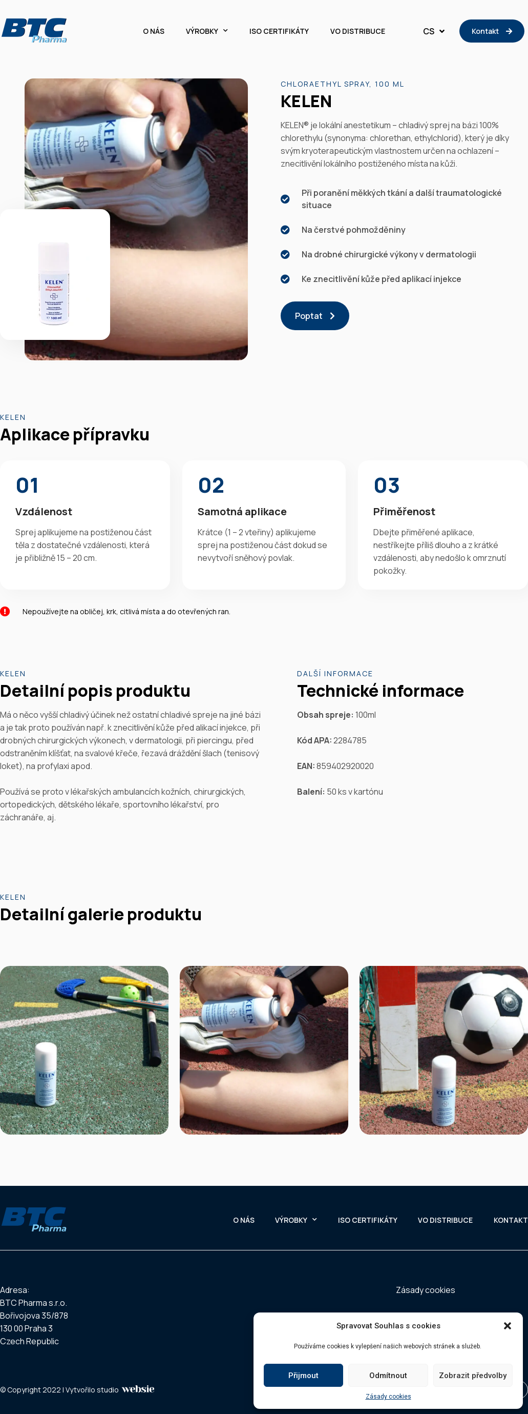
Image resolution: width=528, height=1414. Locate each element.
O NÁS (153, 31)
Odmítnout (388, 1375)
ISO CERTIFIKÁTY (279, 31)
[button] (507, 1326)
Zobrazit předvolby (472, 1375)
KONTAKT (511, 1220)
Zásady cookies (388, 1396)
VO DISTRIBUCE (357, 31)
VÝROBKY (207, 31)
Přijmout (303, 1375)
